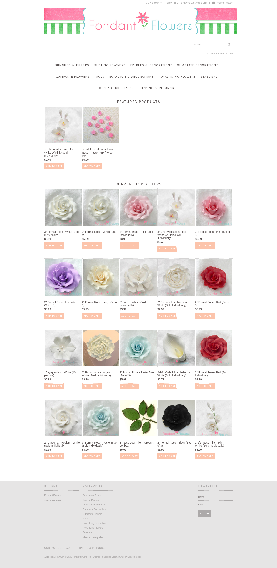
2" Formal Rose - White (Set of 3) (99, 233)
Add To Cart (54, 166)
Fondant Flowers (52, 495)
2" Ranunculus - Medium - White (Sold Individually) (172, 304)
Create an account (194, 3)
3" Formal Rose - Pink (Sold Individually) (136, 233)
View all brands (52, 500)
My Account (154, 3)
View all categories (93, 537)
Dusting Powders (110, 65)
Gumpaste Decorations (197, 65)
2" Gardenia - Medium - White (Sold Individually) (62, 444)
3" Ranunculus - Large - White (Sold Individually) (96, 374)
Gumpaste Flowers (73, 76)
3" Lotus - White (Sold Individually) (133, 304)
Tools (99, 76)
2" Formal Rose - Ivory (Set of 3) (100, 304)
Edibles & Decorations (151, 65)
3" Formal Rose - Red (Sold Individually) (211, 374)
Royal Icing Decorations (131, 76)
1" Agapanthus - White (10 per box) (60, 374)
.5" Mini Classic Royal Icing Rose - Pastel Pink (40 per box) (98, 152)
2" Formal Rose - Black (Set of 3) (174, 444)
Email (201, 504)
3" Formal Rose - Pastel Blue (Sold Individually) (99, 444)
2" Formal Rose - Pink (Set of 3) (212, 233)
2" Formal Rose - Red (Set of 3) (212, 304)
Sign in (171, 3)
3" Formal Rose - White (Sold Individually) (61, 233)
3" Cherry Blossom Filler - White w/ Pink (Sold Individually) (59, 152)
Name (201, 497)
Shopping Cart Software (113, 557)
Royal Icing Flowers (177, 76)
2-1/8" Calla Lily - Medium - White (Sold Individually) (173, 374)
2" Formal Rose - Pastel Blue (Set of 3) (137, 374)
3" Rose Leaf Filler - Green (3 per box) (137, 444)
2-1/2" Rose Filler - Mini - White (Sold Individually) (210, 444)
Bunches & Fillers (72, 65)
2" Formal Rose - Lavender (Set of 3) (60, 304)
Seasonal (208, 76)
